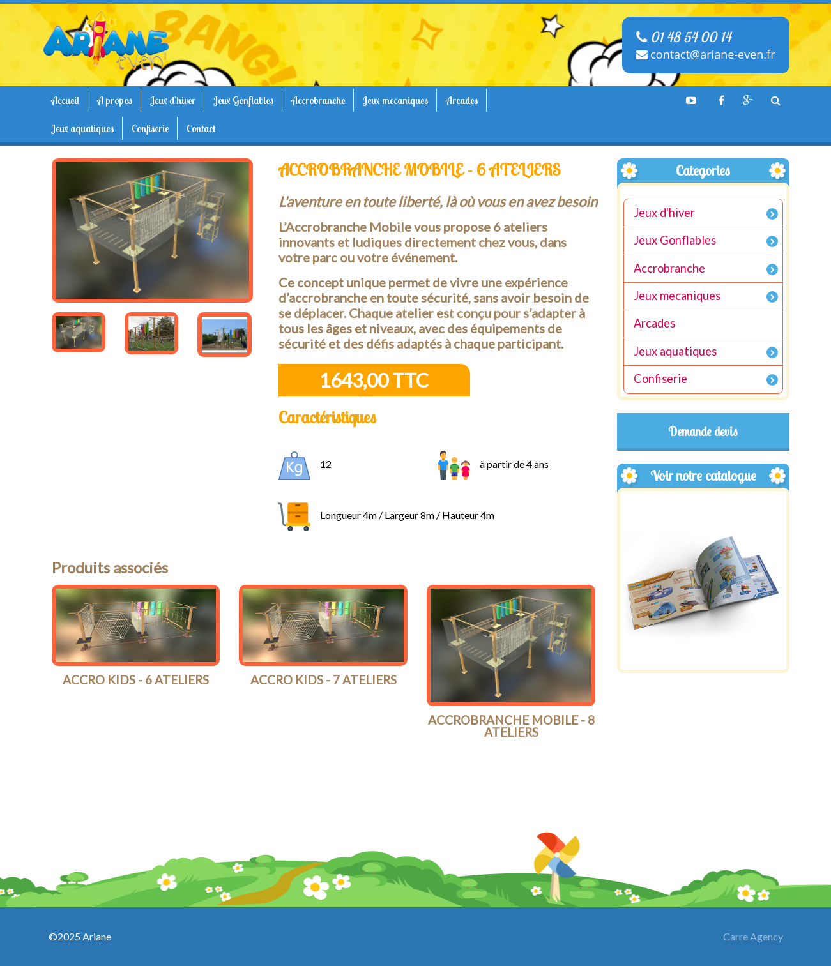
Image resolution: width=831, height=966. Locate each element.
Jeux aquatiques (82, 128)
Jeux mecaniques (395, 100)
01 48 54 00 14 (683, 37)
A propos (114, 100)
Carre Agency (753, 936)
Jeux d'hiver (172, 100)
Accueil (65, 100)
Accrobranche (318, 100)
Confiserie (150, 128)
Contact (201, 128)
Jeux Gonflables (243, 100)
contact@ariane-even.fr (705, 54)
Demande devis (703, 431)
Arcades (462, 100)
